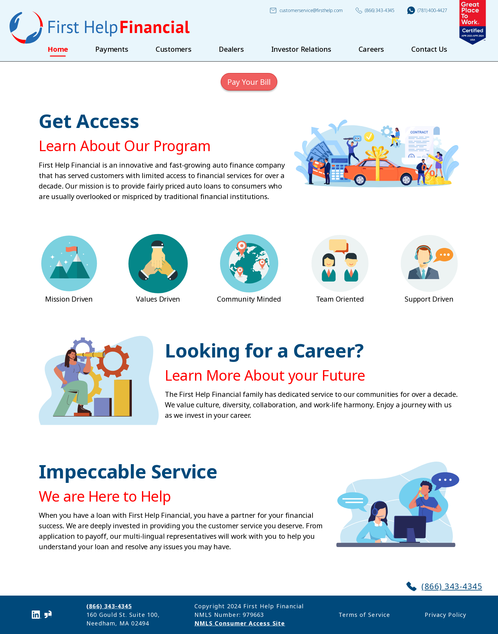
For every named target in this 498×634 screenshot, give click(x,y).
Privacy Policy (445, 614)
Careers (371, 49)
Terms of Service (364, 614)
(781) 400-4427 (427, 10)
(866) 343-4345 (374, 10)
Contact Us (429, 49)
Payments (111, 49)
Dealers (231, 49)
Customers (174, 49)
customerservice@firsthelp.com (306, 10)
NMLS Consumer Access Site (239, 623)
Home (58, 49)
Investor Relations (301, 49)
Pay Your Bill (249, 82)
